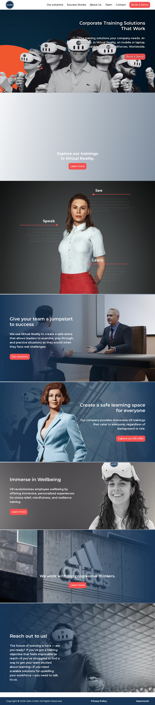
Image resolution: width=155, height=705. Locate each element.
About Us (95, 4)
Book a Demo (139, 4)
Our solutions (55, 4)
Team (108, 4)
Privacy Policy (99, 701)
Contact (121, 4)
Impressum (142, 701)
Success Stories (76, 4)
